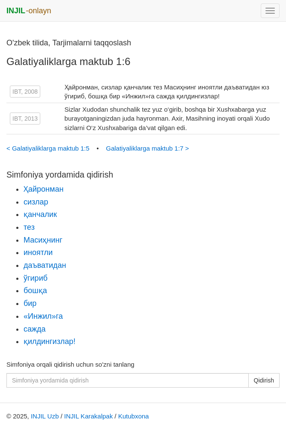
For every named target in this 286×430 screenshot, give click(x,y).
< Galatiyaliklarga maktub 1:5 (48, 148)
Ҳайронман (43, 189)
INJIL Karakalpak (88, 416)
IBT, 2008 (25, 91)
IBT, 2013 (25, 118)
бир (30, 303)
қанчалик (40, 214)
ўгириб (36, 278)
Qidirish (264, 380)
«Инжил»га (43, 316)
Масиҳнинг (43, 240)
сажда (35, 329)
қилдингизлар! (49, 341)
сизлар (36, 202)
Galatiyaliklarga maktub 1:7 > (147, 148)
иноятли (38, 252)
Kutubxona (133, 416)
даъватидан (45, 265)
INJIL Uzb (45, 416)
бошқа (35, 290)
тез (29, 227)
